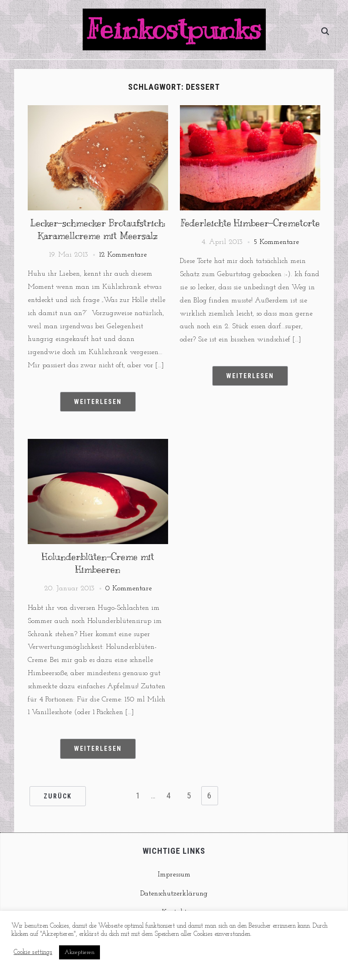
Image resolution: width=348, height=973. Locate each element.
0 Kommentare (128, 588)
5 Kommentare (276, 242)
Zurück (58, 796)
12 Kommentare (123, 254)
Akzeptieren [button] (79, 952)
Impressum (174, 874)
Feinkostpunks (174, 29)
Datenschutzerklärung (174, 893)
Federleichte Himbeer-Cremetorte (250, 223)
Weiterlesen (98, 401)
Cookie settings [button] (33, 952)
